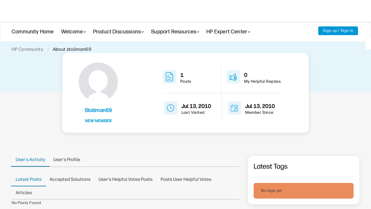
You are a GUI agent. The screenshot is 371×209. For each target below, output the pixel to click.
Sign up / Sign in (337, 30)
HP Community (28, 49)
